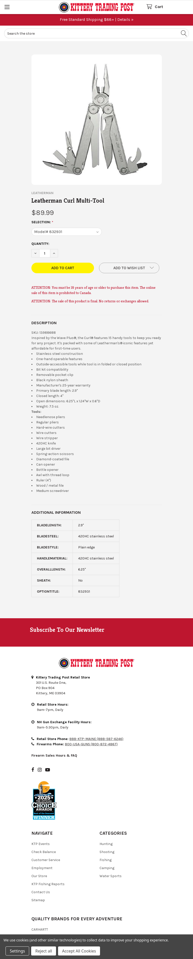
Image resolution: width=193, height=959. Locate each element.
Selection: (42, 222)
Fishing (106, 860)
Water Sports (111, 876)
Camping (107, 868)
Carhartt (39, 929)
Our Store (39, 876)
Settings (17, 951)
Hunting (106, 844)
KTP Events (40, 844)
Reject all (43, 951)
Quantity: (40, 244)
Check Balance (43, 852)
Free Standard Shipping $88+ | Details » (96, 19)
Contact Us (40, 892)
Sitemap (38, 900)
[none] (96, 119)
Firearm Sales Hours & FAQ (54, 755)
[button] (129, 268)
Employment (42, 868)
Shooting (107, 852)
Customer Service (45, 860)
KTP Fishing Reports (48, 884)
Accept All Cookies (79, 951)
